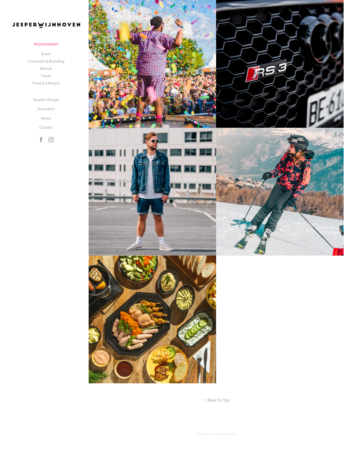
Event (46, 53)
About (46, 118)
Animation (46, 108)
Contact (46, 127)
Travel (46, 75)
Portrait (46, 68)
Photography (46, 44)
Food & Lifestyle (46, 83)
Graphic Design (46, 99)
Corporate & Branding (46, 61)
